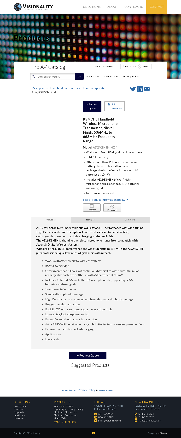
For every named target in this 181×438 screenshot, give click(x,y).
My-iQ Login (130, 66)
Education (19, 409)
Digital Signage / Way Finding (68, 409)
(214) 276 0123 (106, 417)
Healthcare (19, 415)
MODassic (162, 433)
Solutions (92, 7)
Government (20, 406)
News (97, 66)
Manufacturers (110, 76)
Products (92, 76)
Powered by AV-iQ (105, 390)
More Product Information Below (106, 199)
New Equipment (131, 76)
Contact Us (108, 66)
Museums (19, 418)
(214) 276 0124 (105, 413)
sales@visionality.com (109, 420)
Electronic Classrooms (65, 412)
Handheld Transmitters (65, 88)
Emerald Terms (69, 390)
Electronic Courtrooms (66, 415)
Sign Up (146, 66)
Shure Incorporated (94, 88)
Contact (157, 7)
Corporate (19, 412)
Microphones (39, 88)
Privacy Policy (86, 390)
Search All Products (65, 422)
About (112, 7)
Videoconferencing (63, 406)
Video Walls (60, 418)
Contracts (133, 7)
